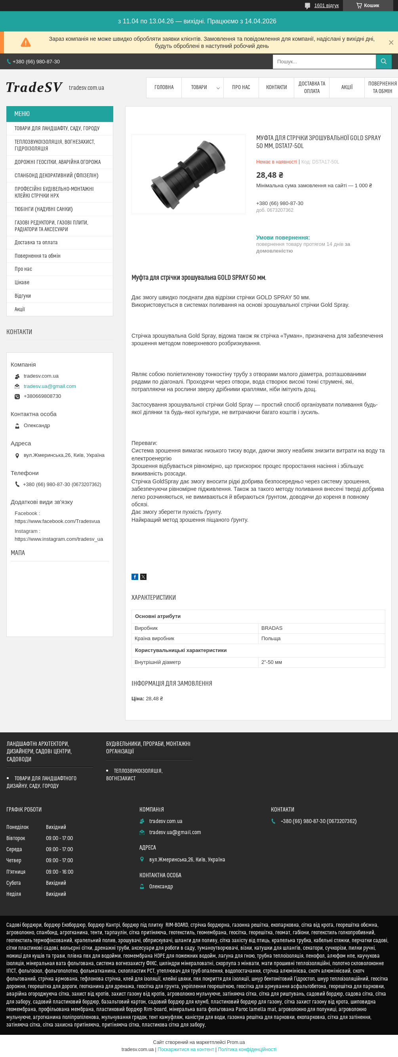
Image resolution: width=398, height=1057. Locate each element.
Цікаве (22, 282)
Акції (347, 87)
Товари (199, 87)
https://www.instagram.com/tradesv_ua (59, 539)
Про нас (241, 87)
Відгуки (23, 296)
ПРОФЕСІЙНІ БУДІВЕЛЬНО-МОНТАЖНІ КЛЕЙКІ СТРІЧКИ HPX (54, 192)
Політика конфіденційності (247, 1049)
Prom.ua (236, 1042)
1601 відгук (326, 5)
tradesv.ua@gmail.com (50, 386)
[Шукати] (384, 62)
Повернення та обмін (38, 256)
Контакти (276, 87)
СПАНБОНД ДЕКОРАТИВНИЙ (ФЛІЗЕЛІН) (57, 176)
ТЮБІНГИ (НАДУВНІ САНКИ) (44, 209)
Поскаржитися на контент (186, 1049)
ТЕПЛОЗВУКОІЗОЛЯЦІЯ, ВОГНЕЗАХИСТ (134, 775)
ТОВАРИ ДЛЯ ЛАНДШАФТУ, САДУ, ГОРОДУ (57, 128)
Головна (163, 87)
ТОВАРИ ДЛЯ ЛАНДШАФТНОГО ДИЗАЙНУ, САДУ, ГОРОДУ (41, 782)
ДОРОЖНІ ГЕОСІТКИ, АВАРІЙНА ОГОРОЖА (58, 162)
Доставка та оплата (312, 87)
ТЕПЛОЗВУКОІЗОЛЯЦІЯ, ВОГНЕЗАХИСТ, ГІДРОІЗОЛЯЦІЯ (55, 145)
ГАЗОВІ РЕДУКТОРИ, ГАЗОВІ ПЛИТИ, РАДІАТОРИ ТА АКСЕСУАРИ (51, 226)
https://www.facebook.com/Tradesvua (57, 521)
